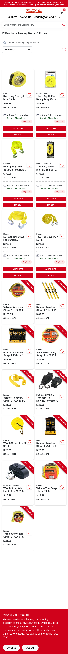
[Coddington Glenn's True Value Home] (34, 11)
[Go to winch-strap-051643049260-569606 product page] (18, 438)
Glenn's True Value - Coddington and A (34, 17)
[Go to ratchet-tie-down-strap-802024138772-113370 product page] (50, 438)
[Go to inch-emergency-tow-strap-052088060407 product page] (50, 174)
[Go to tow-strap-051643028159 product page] (18, 244)
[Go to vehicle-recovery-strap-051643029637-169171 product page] (18, 302)
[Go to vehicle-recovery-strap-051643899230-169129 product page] (50, 347)
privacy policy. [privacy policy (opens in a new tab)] (28, 630)
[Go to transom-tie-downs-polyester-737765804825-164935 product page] (50, 392)
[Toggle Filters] (64, 49)
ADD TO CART (18, 128)
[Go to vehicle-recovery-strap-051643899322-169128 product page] (18, 392)
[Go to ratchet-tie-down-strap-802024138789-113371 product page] (18, 347)
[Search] (64, 24)
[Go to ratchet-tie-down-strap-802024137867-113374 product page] (50, 302)
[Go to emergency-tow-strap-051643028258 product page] (18, 174)
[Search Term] (34, 25)
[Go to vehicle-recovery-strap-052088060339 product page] (50, 103)
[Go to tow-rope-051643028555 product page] (50, 244)
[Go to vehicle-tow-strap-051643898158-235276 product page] (50, 483)
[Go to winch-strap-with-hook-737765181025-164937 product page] (18, 483)
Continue (11, 647)
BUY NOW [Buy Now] (17, 135)
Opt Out (30, 647)
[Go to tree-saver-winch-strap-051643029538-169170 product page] (18, 528)
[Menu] (5, 12)
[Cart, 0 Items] (61, 12)
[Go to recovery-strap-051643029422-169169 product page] (18, 103)
